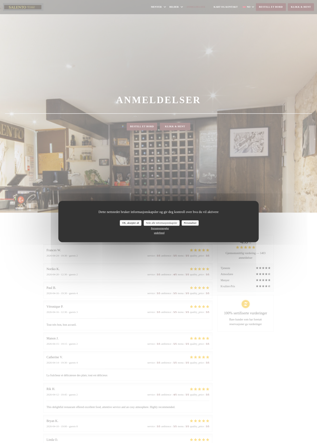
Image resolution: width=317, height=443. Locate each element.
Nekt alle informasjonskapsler (161, 222)
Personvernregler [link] (160, 228)
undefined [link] (159, 232)
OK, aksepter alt (130, 222)
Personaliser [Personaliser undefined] (190, 222)
